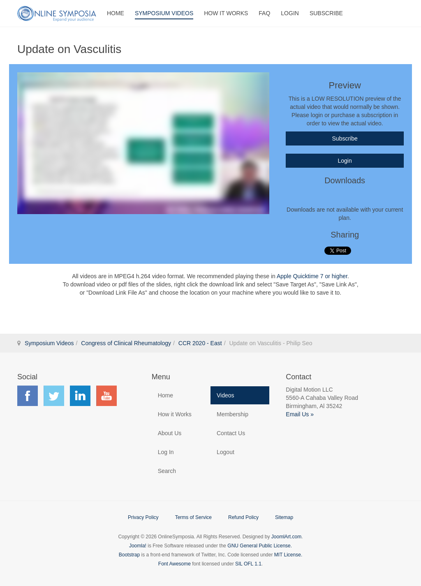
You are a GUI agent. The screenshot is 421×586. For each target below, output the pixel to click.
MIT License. (288, 555)
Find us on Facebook (27, 395)
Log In (166, 452)
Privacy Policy (143, 517)
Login (290, 13)
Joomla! (137, 546)
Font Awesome (174, 564)
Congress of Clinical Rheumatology (126, 343)
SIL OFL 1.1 (248, 564)
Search (167, 471)
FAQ (264, 13)
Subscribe (326, 13)
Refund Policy (243, 517)
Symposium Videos (164, 13)
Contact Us (231, 433)
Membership (232, 414)
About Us (170, 433)
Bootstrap (129, 555)
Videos (225, 395)
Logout (225, 452)
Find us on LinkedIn (80, 395)
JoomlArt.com (286, 537)
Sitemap (284, 517)
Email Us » (300, 414)
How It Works (226, 13)
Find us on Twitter (54, 395)
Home (115, 13)
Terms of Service (193, 517)
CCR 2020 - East (200, 343)
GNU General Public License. (259, 546)
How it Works (175, 414)
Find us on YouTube (106, 395)
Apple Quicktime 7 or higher (312, 276)
